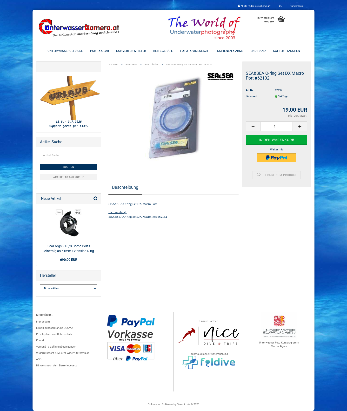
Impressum (43, 321)
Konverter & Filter (131, 51)
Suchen (68, 167)
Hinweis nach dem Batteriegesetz (56, 365)
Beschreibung (125, 187)
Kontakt (41, 340)
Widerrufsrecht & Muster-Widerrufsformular (62, 353)
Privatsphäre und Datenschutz (54, 334)
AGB (38, 359)
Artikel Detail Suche (68, 177)
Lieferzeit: (252, 96)
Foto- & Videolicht (195, 51)
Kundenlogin (296, 6)
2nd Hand (258, 51)
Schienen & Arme (230, 51)
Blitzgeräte (163, 51)
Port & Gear (99, 51)
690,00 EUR (68, 260)
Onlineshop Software (160, 404)
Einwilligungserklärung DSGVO (54, 328)
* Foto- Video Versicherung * (254, 6)
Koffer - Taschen (286, 51)
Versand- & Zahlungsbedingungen (56, 346)
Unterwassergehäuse (65, 51)
